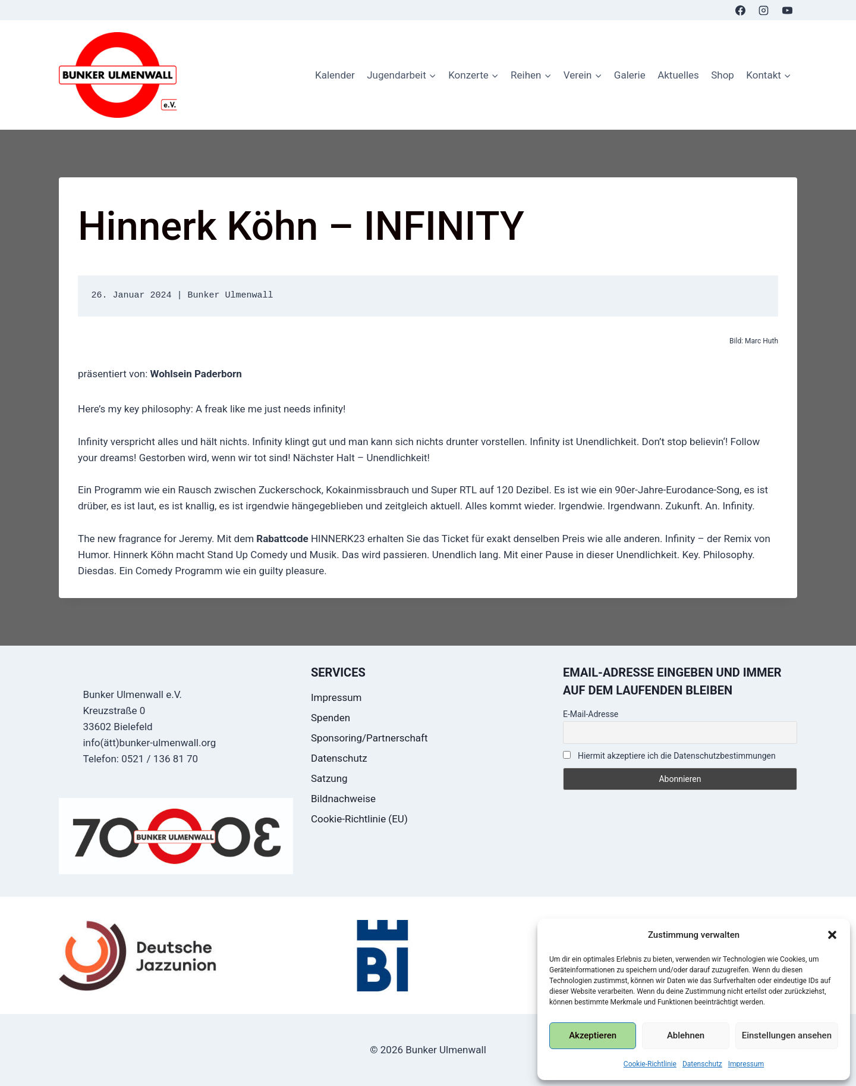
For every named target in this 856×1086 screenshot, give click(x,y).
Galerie (630, 75)
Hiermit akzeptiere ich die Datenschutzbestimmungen (669, 755)
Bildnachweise (343, 799)
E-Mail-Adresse (590, 714)
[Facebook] (741, 10)
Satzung (329, 778)
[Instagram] (764, 10)
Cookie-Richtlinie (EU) (359, 819)
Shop (722, 75)
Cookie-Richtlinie (650, 1064)
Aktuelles (678, 75)
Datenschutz (702, 1064)
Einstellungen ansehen (787, 1035)
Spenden (330, 718)
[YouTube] (787, 10)
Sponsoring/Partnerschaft (369, 738)
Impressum (746, 1064)
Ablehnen (685, 1035)
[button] (832, 935)
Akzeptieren (592, 1035)
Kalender (335, 75)
